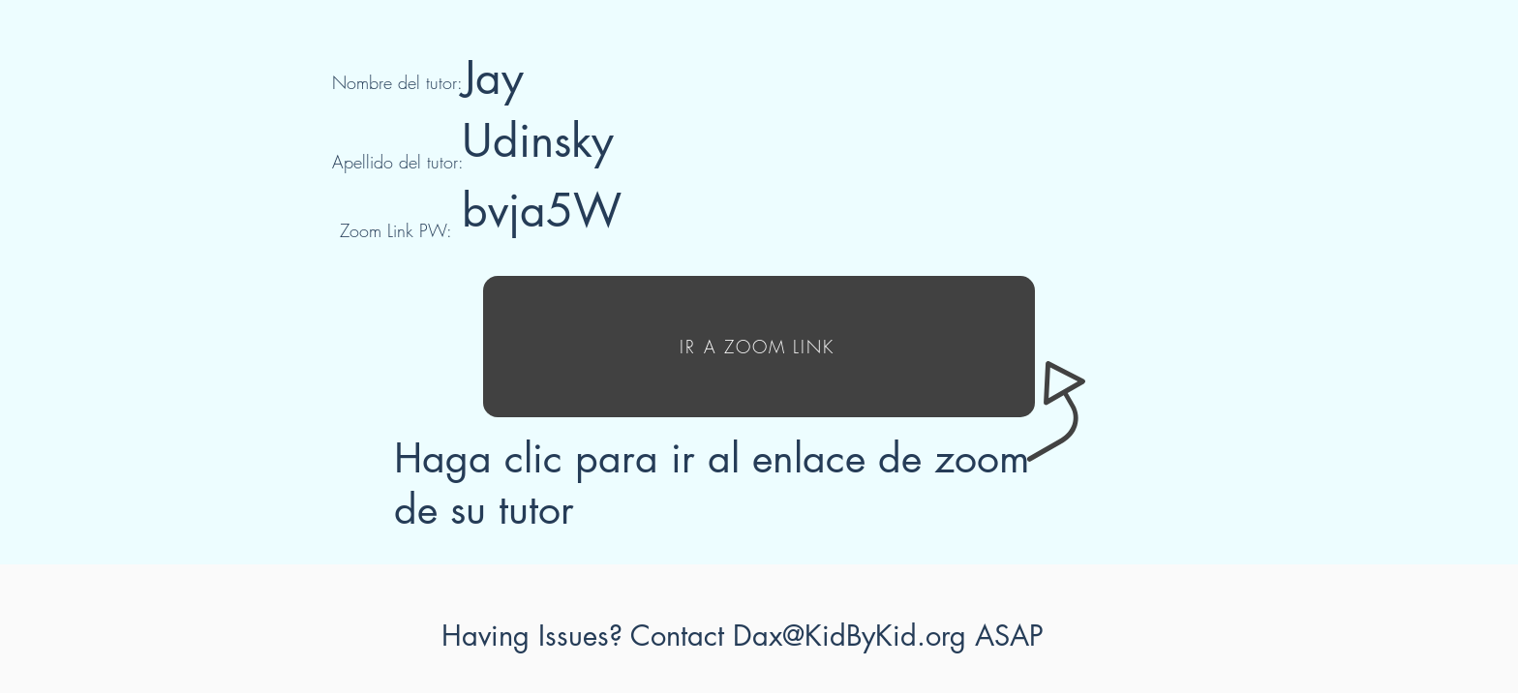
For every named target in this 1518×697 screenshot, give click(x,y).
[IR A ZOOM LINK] (759, 346)
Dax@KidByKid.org (849, 635)
